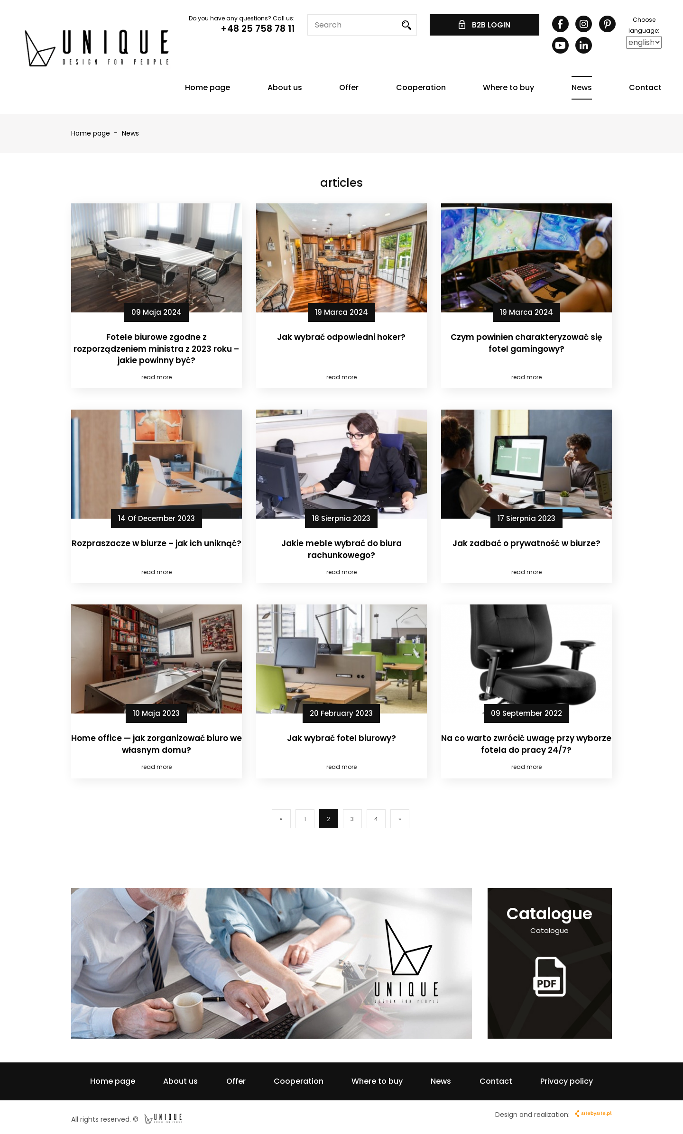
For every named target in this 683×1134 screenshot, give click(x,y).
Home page (207, 87)
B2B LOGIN (484, 25)
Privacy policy (566, 1081)
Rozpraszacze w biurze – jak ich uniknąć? (156, 543)
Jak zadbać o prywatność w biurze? (526, 543)
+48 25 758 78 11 (258, 28)
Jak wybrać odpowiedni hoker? (341, 337)
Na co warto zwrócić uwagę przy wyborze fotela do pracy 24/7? (526, 743)
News (582, 87)
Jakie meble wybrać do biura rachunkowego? (341, 549)
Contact (645, 87)
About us (285, 87)
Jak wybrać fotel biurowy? (341, 738)
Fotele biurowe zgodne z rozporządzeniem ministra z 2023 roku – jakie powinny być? (156, 348)
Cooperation (421, 87)
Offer (349, 87)
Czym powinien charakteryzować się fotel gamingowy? (526, 342)
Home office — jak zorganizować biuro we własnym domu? (156, 743)
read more (156, 377)
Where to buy (508, 87)
